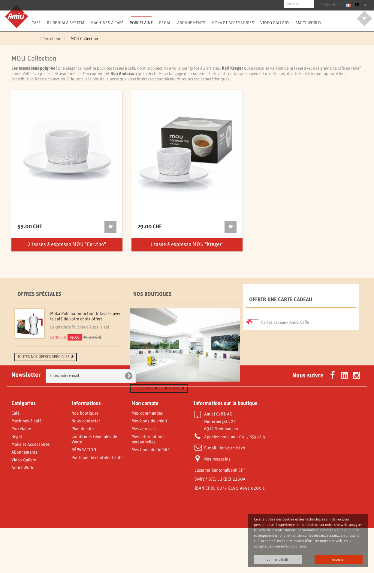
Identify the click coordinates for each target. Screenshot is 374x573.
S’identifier (332, 5)
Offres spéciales (39, 294)
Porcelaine (141, 23)
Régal (165, 23)
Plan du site (82, 474)
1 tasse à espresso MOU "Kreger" (187, 244)
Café (36, 23)
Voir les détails (277, 559)
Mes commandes (147, 459)
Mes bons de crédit (149, 466)
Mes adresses (144, 474)
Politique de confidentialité (96, 503)
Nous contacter (85, 466)
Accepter (338, 559)
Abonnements (191, 23)
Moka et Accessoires (232, 23)
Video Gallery (274, 23)
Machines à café (107, 23)
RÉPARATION (83, 495)
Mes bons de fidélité (150, 495)
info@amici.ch (232, 493)
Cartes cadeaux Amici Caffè (285, 321)
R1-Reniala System (65, 23)
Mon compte (144, 448)
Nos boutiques (152, 294)
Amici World (308, 23)
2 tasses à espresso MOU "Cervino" (67, 244)
